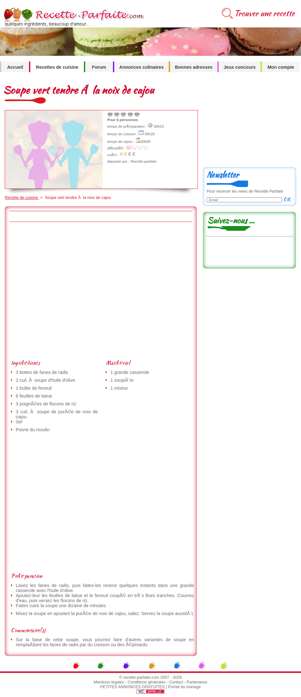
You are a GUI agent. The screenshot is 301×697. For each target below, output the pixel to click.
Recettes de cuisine (57, 67)
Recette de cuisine (22, 197)
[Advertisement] (64, 291)
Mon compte (281, 67)
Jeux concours (240, 67)
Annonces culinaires (141, 67)
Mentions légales (109, 682)
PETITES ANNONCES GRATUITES (132, 686)
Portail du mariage (184, 686)
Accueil (15, 67)
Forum (99, 67)
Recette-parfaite (143, 161)
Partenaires (197, 682)
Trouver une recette (264, 13)
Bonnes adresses (193, 67)
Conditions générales (146, 682)
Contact (176, 682)
